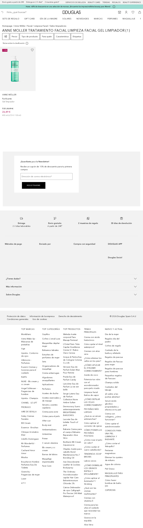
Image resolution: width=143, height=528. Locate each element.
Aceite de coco (91, 375)
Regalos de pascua (114, 357)
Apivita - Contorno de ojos (29, 354)
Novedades (83, 19)
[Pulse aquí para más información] (114, 6)
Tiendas (106, 2)
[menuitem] (12, 18)
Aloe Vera (88, 525)
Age (23, 348)
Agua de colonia (112, 464)
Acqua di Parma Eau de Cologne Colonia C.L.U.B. (72, 360)
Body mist (46, 425)
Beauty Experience (132, 2)
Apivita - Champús (29, 398)
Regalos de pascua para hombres (114, 370)
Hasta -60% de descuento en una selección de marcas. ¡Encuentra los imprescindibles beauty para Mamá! (68, 7)
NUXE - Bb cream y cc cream (29, 383)
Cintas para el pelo (51, 416)
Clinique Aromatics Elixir (30, 433)
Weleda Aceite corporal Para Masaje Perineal (70, 337)
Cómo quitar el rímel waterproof (93, 345)
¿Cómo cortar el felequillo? (112, 445)
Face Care (46, 466)
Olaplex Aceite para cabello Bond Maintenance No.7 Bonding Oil (72, 453)
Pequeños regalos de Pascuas (113, 377)
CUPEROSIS (110, 490)
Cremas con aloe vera (92, 352)
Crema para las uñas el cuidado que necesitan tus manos (92, 509)
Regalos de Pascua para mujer (113, 363)
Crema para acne (50, 412)
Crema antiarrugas (50, 373)
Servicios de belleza (75, 2)
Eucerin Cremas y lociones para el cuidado (29, 370)
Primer (45, 438)
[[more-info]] (16, 43)
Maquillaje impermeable (48, 460)
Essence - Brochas (29, 427)
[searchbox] (26, 12)
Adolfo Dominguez (30, 439)
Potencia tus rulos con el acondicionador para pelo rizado (92, 383)
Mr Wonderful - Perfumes (28, 445)
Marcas (98, 19)
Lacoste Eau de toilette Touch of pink (70, 422)
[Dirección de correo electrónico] (46, 176)
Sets (44, 361)
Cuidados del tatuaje (111, 388)
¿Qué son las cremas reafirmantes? (90, 491)
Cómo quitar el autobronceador (112, 425)
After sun (46, 421)
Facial (29, 26)
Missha (24, 457)
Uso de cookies (40, 319)
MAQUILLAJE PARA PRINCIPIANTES (114, 474)
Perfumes (113, 19)
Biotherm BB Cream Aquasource (72, 443)
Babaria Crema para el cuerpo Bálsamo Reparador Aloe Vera (72, 433)
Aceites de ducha (50, 393)
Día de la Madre (49, 19)
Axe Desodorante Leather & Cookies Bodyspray (71, 465)
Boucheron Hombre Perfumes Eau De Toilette (30, 465)
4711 (23, 483)
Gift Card (29, 19)
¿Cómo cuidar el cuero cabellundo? (92, 448)
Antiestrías (47, 434)
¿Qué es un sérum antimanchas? (92, 417)
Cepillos (46, 334)
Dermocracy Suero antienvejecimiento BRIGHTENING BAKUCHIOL (71, 410)
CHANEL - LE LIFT (29, 403)
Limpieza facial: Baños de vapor (91, 393)
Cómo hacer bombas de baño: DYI (113, 483)
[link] (18, 82)
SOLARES (67, 19)
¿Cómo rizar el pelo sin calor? (93, 441)
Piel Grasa (109, 469)
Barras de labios (49, 454)
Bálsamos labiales (50, 350)
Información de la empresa (42, 316)
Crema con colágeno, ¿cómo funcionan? (113, 417)
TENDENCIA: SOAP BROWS (93, 455)
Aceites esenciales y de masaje (51, 399)
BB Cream (25, 423)
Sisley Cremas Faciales (27, 417)
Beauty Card (94, 2)
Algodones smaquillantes (48, 379)
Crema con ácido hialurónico (92, 338)
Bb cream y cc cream (48, 449)
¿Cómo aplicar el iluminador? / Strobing (92, 481)
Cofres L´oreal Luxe (51, 339)
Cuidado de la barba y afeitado (113, 351)
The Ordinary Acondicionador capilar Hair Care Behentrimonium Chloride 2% (70, 478)
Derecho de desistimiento (70, 316)
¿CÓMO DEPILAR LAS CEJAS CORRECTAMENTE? (93, 402)
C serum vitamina (50, 443)
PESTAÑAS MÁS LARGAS (91, 410)
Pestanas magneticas (110, 452)
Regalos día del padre (112, 340)
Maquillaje (129, 19)
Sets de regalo (10, 19)
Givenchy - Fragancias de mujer (30, 473)
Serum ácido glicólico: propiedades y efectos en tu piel (113, 405)
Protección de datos (16, 316)
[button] (71, 279)
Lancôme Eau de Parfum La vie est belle (71, 387)
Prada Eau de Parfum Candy (69, 378)
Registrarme (33, 185)
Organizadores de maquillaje (50, 367)
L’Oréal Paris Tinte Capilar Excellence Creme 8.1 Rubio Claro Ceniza (71, 348)
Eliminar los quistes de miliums (114, 459)
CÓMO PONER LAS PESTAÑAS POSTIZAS (93, 433)
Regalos (116, 2)
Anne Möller (19, 26)
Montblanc (26, 334)
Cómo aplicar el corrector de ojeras (93, 424)
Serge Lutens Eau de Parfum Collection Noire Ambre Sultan (71, 398)
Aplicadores (47, 384)
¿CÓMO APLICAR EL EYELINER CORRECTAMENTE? (93, 368)
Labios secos (90, 461)
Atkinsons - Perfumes (26, 361)
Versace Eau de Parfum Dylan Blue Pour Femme (71, 370)
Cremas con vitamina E (89, 499)
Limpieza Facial (41, 26)
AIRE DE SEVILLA (29, 411)
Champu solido (112, 382)
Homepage (7, 26)
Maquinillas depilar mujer (51, 344)
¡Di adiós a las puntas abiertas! (112, 395)
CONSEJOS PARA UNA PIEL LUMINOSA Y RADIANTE (113, 435)
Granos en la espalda (90, 519)
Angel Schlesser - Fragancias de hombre (29, 391)
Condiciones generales (17, 319)
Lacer (23, 479)
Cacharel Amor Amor (28, 452)
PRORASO (26, 407)
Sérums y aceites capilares (50, 406)
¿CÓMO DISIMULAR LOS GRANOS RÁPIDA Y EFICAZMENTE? (93, 469)
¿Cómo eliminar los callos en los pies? (93, 359)
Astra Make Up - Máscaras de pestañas (28, 342)
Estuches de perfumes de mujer (50, 356)
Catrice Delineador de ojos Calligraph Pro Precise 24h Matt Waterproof (72, 491)
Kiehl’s (24, 377)
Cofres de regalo (113, 346)
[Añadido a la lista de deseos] (32, 50)
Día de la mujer (112, 334)
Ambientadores (49, 429)
